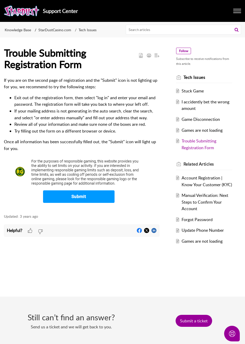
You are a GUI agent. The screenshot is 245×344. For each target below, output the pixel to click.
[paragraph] (81, 142)
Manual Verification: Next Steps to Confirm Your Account (205, 201)
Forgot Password (197, 219)
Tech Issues (88, 29)
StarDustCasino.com (54, 29)
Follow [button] (183, 51)
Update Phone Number (203, 230)
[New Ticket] (194, 321)
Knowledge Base (18, 29)
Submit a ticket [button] (194, 321)
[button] (236, 30)
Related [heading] (198, 164)
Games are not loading (202, 130)
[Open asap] (232, 333)
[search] (183, 30)
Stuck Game (193, 91)
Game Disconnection (201, 119)
